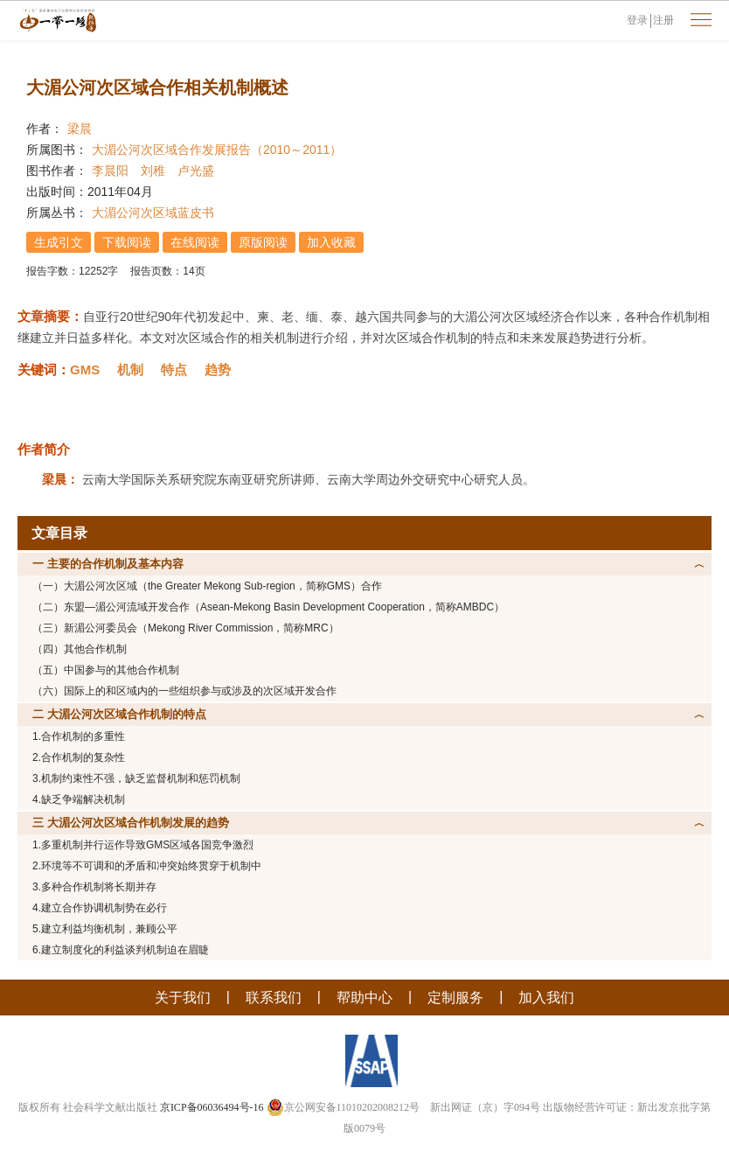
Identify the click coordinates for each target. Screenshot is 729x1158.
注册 (663, 20)
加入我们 (546, 997)
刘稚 (153, 171)
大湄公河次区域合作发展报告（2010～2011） (217, 150)
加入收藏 (331, 242)
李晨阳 (110, 171)
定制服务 (455, 997)
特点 (174, 369)
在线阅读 (194, 242)
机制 (130, 369)
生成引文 (58, 242)
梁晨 (79, 129)
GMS (85, 369)
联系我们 (274, 997)
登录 (637, 20)
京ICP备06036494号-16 (212, 1107)
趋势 (218, 369)
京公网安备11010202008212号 (343, 1107)
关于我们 (183, 997)
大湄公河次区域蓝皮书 (153, 213)
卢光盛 (195, 171)
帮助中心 (364, 997)
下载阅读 (126, 242)
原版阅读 (263, 242)
